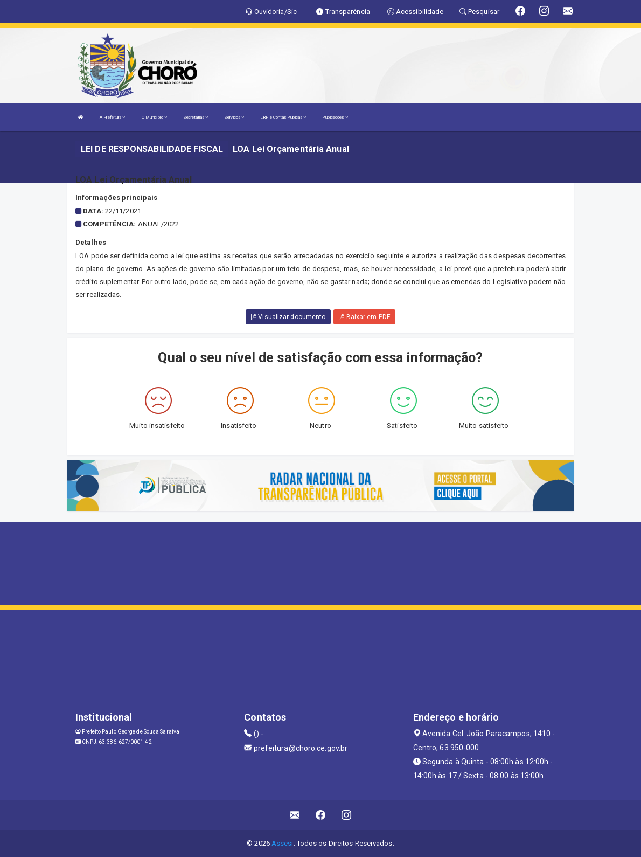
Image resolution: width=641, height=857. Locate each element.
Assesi (282, 843)
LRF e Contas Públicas (283, 117)
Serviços (234, 117)
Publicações (334, 117)
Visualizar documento (288, 317)
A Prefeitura (112, 117)
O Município (154, 117)
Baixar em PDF (364, 317)
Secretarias (195, 117)
